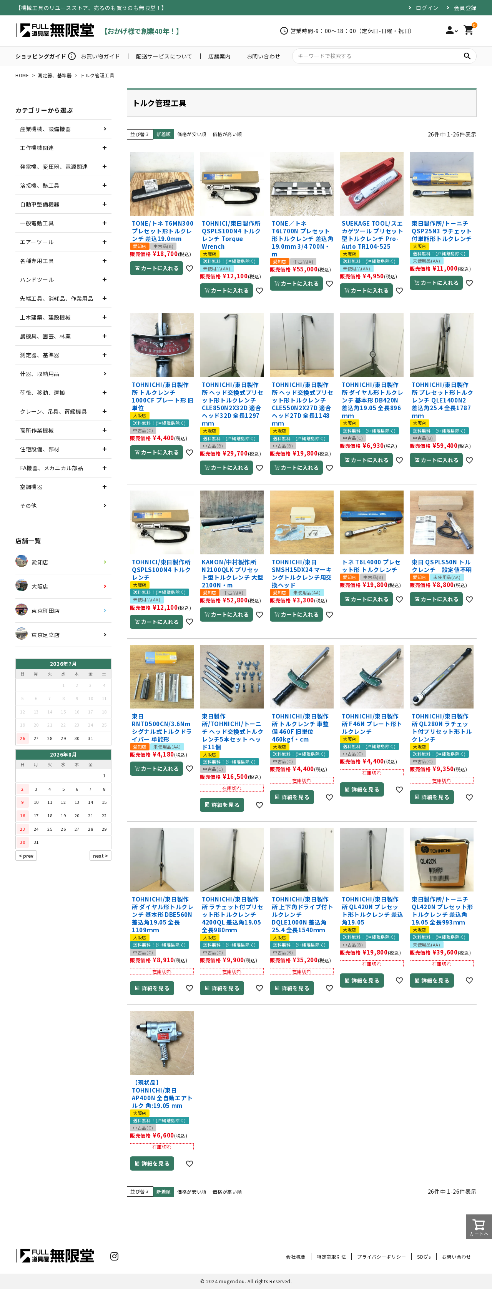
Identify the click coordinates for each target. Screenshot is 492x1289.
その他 (28, 505)
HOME (22, 75)
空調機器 (31, 487)
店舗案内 (219, 56)
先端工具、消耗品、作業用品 (56, 298)
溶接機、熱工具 (40, 185)
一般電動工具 (37, 223)
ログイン (427, 7)
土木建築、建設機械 (45, 317)
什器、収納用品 (40, 374)
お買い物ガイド (100, 56)
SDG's (424, 1256)
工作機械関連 (37, 147)
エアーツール (36, 242)
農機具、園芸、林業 (45, 336)
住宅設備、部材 (40, 449)
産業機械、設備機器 (45, 129)
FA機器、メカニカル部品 (51, 468)
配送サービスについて (164, 56)
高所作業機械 (37, 430)
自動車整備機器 (40, 204)
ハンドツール (37, 279)
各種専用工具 (37, 260)
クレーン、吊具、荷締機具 (53, 411)
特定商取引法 (331, 1256)
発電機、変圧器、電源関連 (54, 166)
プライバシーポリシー (381, 1256)
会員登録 (465, 7)
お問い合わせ (264, 56)
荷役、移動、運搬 (42, 392)
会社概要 (296, 1256)
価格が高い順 (227, 134)
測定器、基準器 (55, 75)
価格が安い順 (191, 134)
